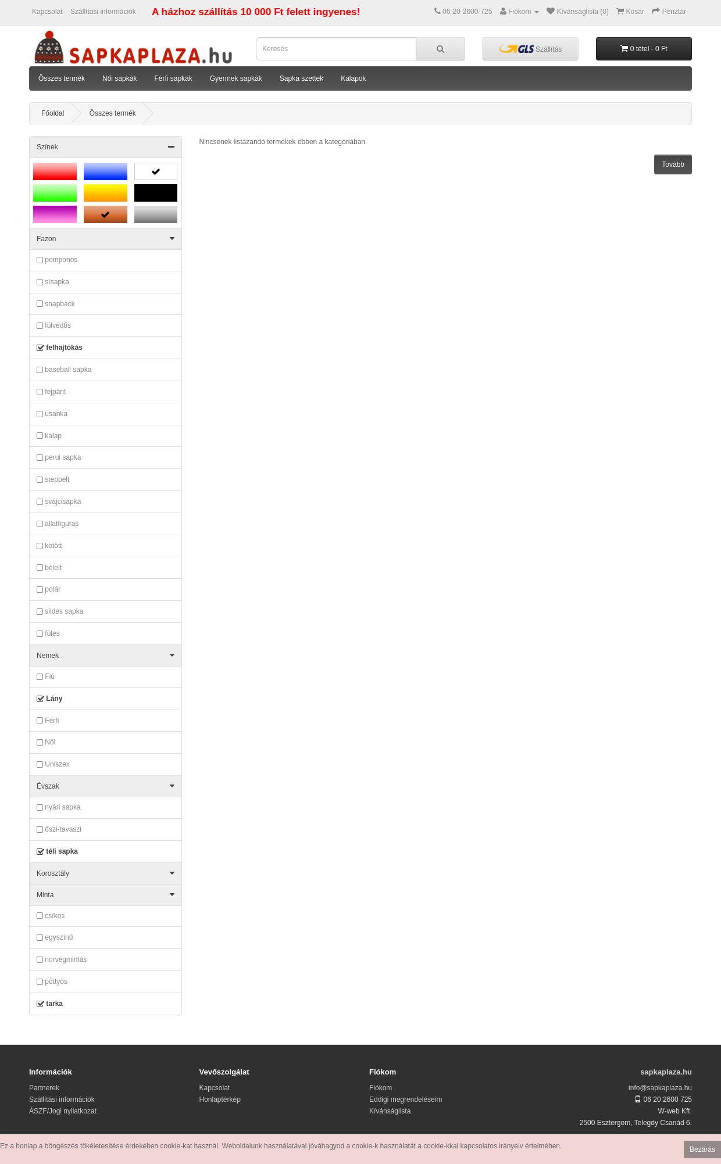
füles (48, 634)
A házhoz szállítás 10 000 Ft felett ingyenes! (256, 11)
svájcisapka (59, 502)
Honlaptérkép (220, 1099)
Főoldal (52, 113)
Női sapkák (119, 78)
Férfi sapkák (173, 78)
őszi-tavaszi (59, 830)
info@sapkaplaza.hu (660, 1088)
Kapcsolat (47, 12)
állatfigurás (57, 524)
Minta (105, 895)
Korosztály (105, 873)
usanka (52, 414)
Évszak (105, 786)
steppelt (53, 480)
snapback (56, 304)
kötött (49, 546)
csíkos (51, 916)
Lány (49, 699)
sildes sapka (60, 612)
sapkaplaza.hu (666, 1072)
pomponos (57, 260)
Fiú (46, 677)
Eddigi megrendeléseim (405, 1099)
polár (48, 590)
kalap (49, 436)
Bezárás (702, 1149)
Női (46, 742)
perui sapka (59, 458)
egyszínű (55, 938)
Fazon (105, 239)
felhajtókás (60, 348)
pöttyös (52, 982)
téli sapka (57, 852)
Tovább (673, 164)
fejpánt (51, 392)
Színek (105, 147)
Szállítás (530, 48)
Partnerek (44, 1088)
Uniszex (53, 765)
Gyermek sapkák (236, 78)
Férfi (48, 720)
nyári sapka (59, 808)
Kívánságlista (390, 1111)
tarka (50, 1004)
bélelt (49, 568)
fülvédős (54, 326)
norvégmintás (62, 960)
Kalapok (353, 78)
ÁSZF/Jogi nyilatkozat (63, 1111)
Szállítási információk (103, 12)
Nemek (105, 655)
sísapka (53, 282)
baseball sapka (64, 370)
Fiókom (380, 1088)
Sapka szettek (301, 78)
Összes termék (61, 78)
